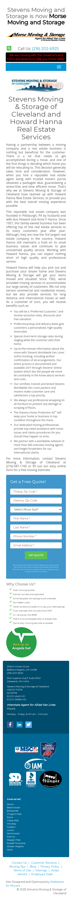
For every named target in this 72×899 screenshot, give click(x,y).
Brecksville (12, 810)
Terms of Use (22, 870)
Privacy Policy (50, 866)
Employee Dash (42, 874)
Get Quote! (36, 555)
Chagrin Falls (14, 813)
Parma (11, 836)
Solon (10, 849)
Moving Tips (17, 866)
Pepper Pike (13, 839)
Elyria (10, 817)
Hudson (11, 826)
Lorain (10, 830)
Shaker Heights (15, 846)
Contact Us (19, 863)
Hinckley (11, 823)
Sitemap (41, 870)
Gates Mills (13, 820)
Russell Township (16, 843)
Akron (10, 804)
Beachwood (13, 807)
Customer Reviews (44, 863)
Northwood (13, 833)
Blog (33, 866)
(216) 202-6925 (45, 48)
